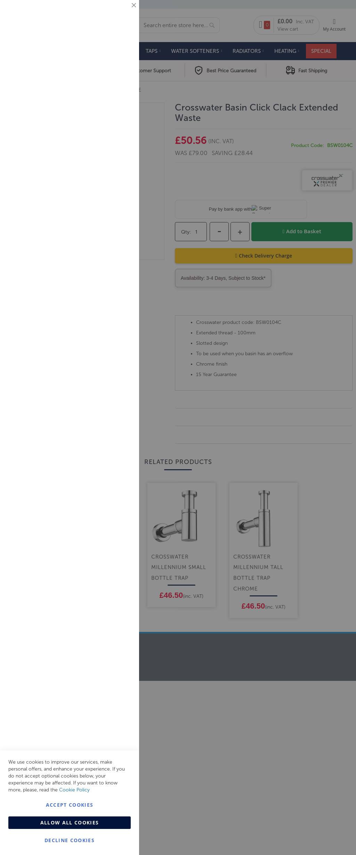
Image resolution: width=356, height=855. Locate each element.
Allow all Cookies (69, 822)
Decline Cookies (69, 840)
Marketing (120, 87)
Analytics (120, 175)
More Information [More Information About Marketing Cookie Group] (111, 144)
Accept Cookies (70, 804)
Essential (120, 14)
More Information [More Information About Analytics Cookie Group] (111, 211)
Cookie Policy (74, 790)
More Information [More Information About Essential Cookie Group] (111, 57)
